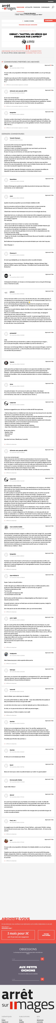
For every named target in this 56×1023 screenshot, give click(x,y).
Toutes (20, 1020)
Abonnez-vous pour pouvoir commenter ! (22, 51)
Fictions (3, 1020)
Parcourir (20, 7)
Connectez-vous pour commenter (28, 24)
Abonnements (40, 1020)
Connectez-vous (34, 53)
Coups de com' (5, 1022)
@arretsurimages (30, 42)
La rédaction (30, 41)
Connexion (50, 1)
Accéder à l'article (28, 21)
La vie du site (40, 1022)
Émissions (36, 7)
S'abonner (48, 20)
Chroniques (45, 7)
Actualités (28, 7)
